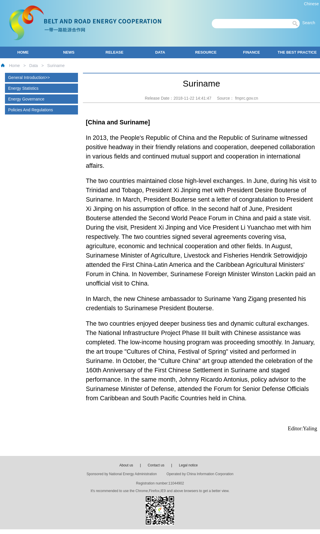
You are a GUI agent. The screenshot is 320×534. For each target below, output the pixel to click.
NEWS (68, 52)
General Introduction (26, 77)
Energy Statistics (23, 88)
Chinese (311, 3)
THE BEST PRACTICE (297, 52)
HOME (23, 52)
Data (33, 65)
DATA (160, 52)
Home (14, 65)
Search (310, 22)
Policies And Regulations (30, 109)
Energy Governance (26, 99)
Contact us (156, 465)
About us (126, 465)
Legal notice (188, 465)
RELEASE (114, 52)
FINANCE (251, 52)
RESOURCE (206, 52)
